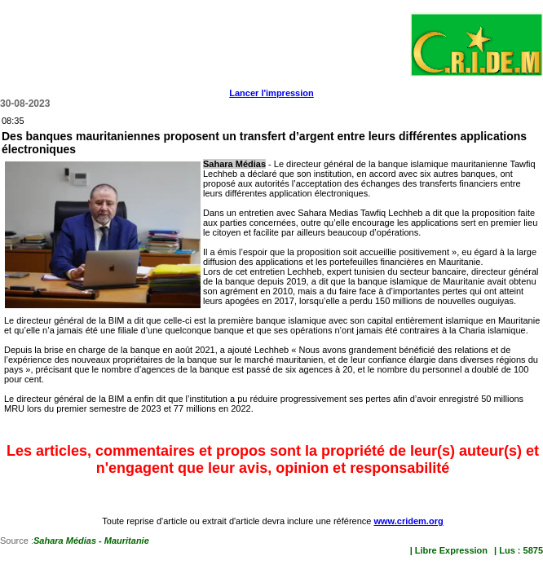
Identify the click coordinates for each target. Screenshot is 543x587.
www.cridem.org (408, 521)
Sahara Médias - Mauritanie (91, 540)
